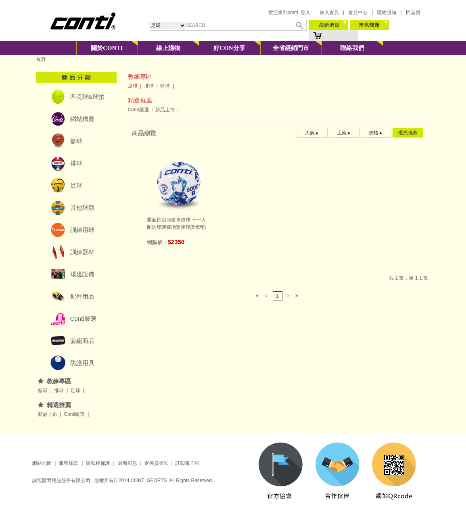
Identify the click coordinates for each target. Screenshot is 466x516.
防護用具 (82, 362)
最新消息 (126, 463)
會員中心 (358, 12)
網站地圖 (42, 463)
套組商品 (82, 340)
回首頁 (413, 12)
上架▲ (344, 133)
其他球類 (82, 207)
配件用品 (82, 296)
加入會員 (329, 12)
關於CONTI (107, 48)
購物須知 (386, 12)
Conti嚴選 (83, 318)
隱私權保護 (98, 463)
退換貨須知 (156, 463)
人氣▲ (312, 133)
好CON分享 (229, 48)
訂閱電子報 (187, 463)
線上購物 (168, 48)
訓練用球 (82, 229)
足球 (76, 185)
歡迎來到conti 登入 (289, 12)
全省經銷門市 (291, 48)
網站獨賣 (82, 118)
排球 (76, 163)
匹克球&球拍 (87, 96)
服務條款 (68, 463)
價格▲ (376, 133)
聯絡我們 (352, 48)
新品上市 (48, 414)
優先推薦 (408, 133)
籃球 (76, 141)
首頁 (41, 59)
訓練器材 (82, 252)
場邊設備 (82, 274)
